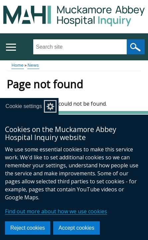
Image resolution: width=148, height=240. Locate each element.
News (33, 65)
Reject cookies (27, 228)
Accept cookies (76, 228)
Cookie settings (24, 106)
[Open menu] (11, 47)
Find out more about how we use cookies (56, 211)
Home (18, 65)
